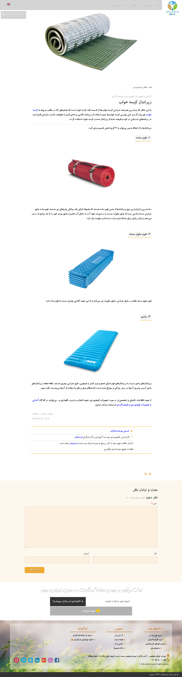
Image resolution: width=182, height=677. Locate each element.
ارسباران (78, 437)
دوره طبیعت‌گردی (155, 640)
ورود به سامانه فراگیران (82, 636)
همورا (152, 675)
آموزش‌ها (146, 5)
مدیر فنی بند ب (155, 636)
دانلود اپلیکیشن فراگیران (82, 639)
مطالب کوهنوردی (140, 87)
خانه (158, 5)
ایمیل (86, 553)
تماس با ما (119, 644)
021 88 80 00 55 (158, 660)
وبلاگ (134, 5)
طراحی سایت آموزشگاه (169, 675)
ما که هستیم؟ (120, 5)
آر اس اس (118, 636)
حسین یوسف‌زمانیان (119, 431)
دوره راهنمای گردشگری (155, 644)
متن (154, 503)
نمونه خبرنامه (91, 611)
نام (155, 553)
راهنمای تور (155, 648)
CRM (157, 674)
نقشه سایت (118, 640)
